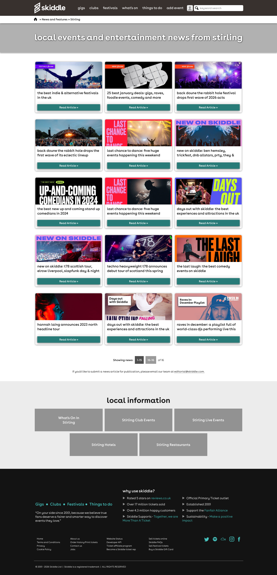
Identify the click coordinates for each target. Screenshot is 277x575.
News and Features (55, 19)
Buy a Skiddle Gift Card (161, 549)
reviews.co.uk (161, 498)
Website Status (115, 538)
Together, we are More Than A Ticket (150, 518)
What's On (130, 8)
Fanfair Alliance (216, 510)
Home (40, 538)
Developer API (114, 542)
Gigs (81, 8)
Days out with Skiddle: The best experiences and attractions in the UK (208, 211)
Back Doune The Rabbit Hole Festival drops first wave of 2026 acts (206, 95)
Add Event (175, 8)
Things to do (152, 8)
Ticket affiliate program (119, 545)
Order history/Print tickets (84, 542)
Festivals (110, 8)
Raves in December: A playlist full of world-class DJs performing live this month (206, 329)
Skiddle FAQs (155, 542)
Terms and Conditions (48, 542)
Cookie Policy (44, 549)
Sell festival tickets (158, 545)
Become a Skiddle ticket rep (121, 549)
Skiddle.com (50, 8)
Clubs (94, 8)
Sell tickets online (158, 538)
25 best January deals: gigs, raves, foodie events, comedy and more (135, 95)
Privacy (41, 545)
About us (75, 538)
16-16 (150, 360)
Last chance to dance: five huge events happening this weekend (133, 152)
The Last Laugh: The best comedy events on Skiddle (203, 268)
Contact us (76, 545)
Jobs (72, 549)
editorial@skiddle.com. (189, 371)
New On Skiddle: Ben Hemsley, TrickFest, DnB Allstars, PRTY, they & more (205, 155)
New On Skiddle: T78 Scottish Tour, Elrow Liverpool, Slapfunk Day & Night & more (68, 271)
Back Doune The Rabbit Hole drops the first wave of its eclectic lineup (68, 152)
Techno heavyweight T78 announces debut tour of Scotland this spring (137, 268)
